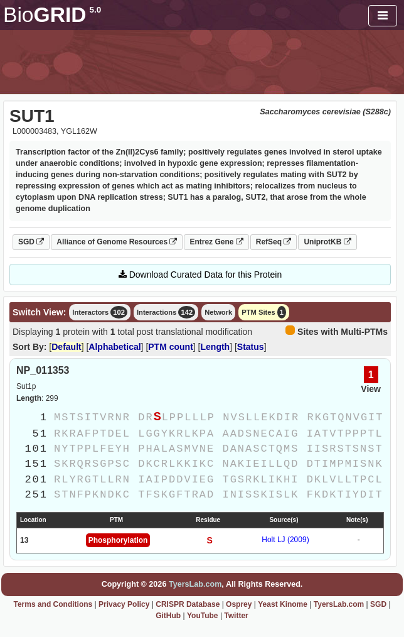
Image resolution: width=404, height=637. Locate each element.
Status (250, 347)
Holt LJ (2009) (285, 539)
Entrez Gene (216, 241)
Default (66, 347)
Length (215, 347)
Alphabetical (114, 347)
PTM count (170, 347)
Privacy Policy (123, 604)
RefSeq (274, 241)
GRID (52, 14)
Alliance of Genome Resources (116, 241)
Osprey (239, 604)
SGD (31, 241)
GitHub (168, 615)
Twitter (236, 615)
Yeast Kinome (282, 604)
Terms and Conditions (52, 604)
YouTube (202, 615)
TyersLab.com (195, 584)
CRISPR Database (188, 604)
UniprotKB (327, 241)
